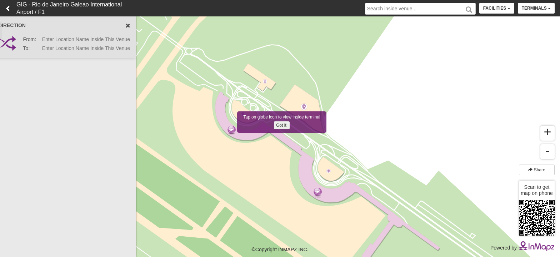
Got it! (282, 125)
